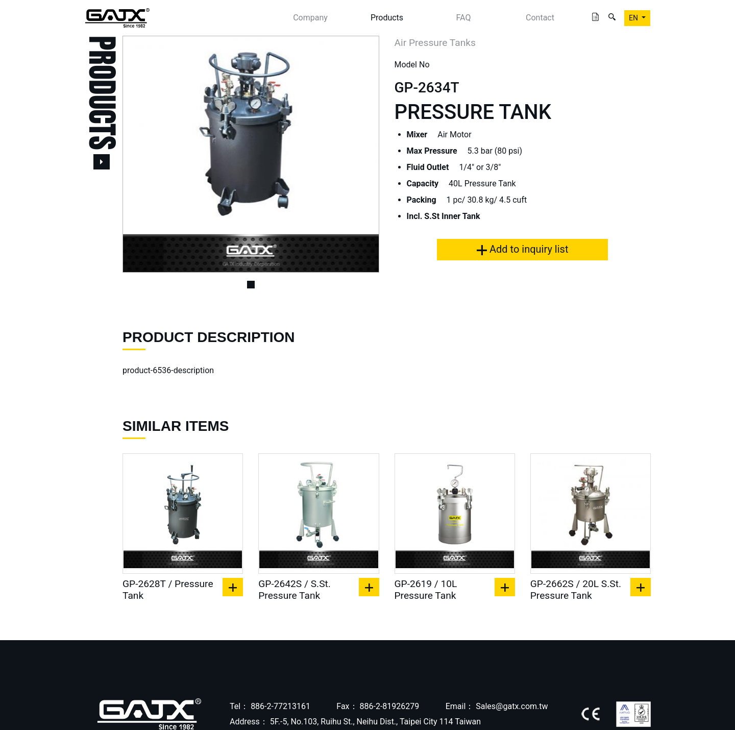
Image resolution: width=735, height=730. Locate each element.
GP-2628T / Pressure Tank (167, 589)
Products (387, 17)
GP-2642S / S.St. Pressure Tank (294, 589)
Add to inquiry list (522, 249)
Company (310, 17)
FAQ (463, 17)
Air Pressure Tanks (435, 42)
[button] (141, 154)
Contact (540, 17)
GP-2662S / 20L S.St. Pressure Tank (575, 589)
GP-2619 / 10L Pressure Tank (426, 589)
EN (634, 18)
